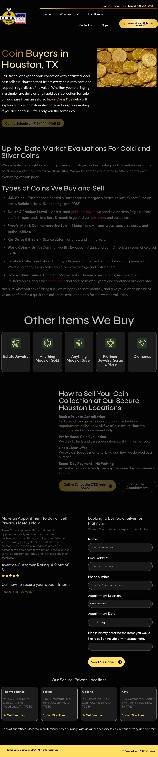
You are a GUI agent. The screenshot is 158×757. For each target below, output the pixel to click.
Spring (47, 692)
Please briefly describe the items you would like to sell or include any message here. (119, 636)
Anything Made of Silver (79, 358)
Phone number (98, 577)
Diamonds (142, 356)
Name (92, 539)
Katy (125, 692)
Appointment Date (101, 613)
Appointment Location (104, 595)
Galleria (87, 692)
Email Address (98, 558)
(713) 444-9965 (144, 6)
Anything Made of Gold (47, 358)
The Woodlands (13, 692)
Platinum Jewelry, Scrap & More (110, 360)
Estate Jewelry (15, 356)
